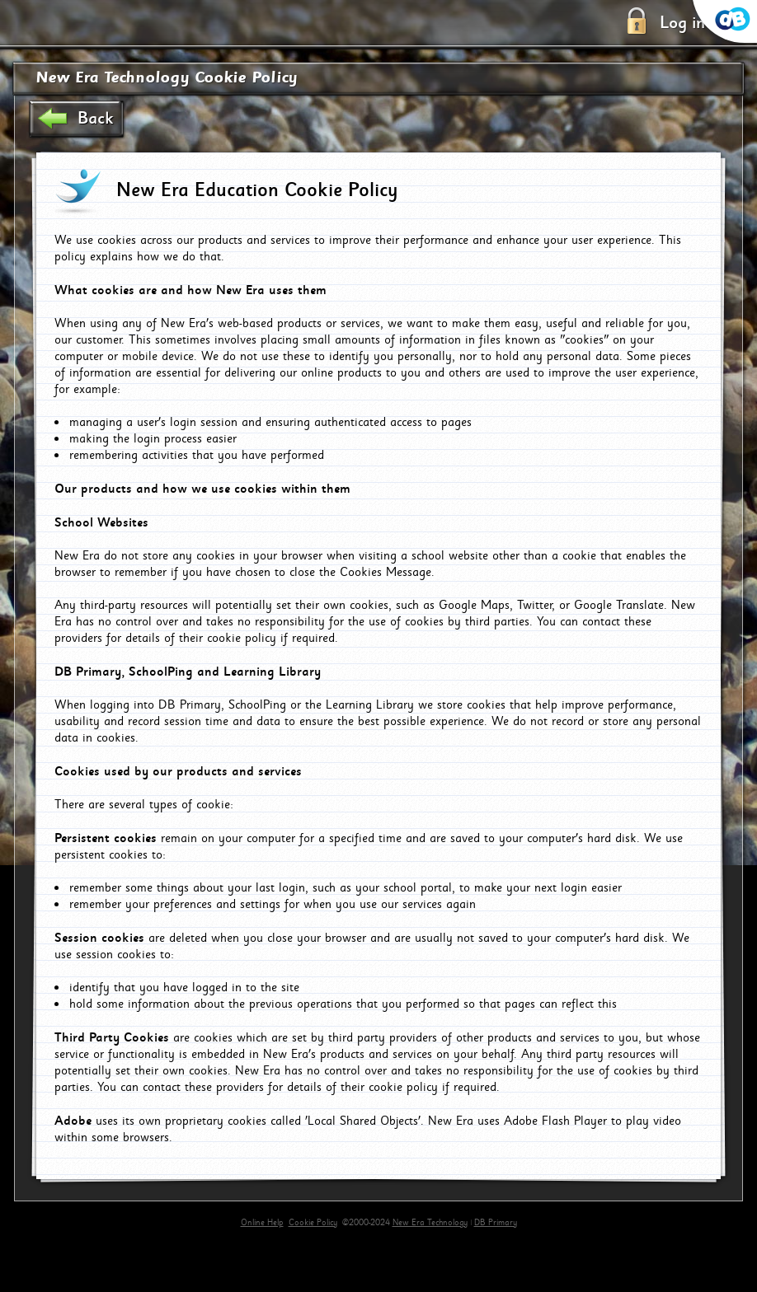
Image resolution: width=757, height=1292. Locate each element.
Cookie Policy (313, 1223)
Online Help (262, 1223)
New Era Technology (430, 1223)
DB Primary (495, 1223)
